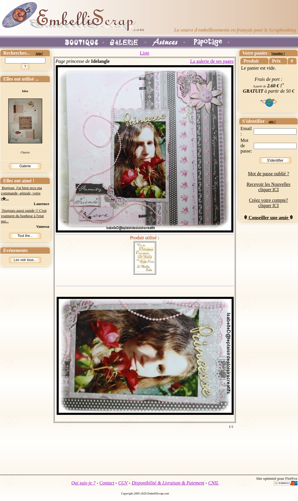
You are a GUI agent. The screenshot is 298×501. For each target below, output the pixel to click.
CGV (123, 482)
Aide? (39, 53)
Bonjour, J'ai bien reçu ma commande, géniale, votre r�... (21, 193)
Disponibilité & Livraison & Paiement (168, 482)
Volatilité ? (278, 53)
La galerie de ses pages (212, 61)
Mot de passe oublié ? (268, 173)
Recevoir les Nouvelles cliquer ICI (268, 187)
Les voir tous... (25, 260)
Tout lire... (25, 236)
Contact (106, 482)
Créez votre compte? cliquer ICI (268, 203)
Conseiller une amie (269, 217)
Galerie (25, 166)
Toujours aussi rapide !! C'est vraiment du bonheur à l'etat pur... (24, 215)
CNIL (213, 482)
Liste (144, 52)
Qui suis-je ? (83, 482)
